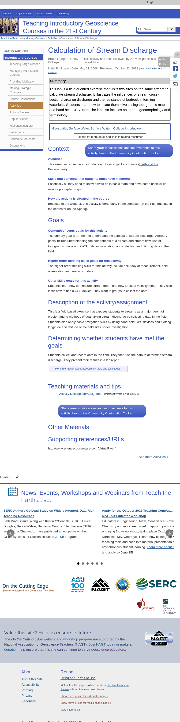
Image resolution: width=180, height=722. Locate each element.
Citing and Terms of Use (77, 678)
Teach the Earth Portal (16, 50)
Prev (11, 533)
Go (171, 29)
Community (63, 13)
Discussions (17, 145)
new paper (68, 531)
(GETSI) (58, 537)
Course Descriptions (22, 99)
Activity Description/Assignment (81, 393)
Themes (7, 13)
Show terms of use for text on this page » (84, 696)
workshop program (77, 639)
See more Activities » (153, 457)
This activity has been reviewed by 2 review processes (120, 60)
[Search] (152, 29)
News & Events (44, 13)
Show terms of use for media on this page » (85, 702)
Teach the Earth (10, 38)
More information (70, 709)
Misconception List (21, 125)
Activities (53, 38)
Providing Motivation (22, 81)
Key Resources (24, 13)
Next (169, 533)
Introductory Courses (33, 38)
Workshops (17, 132)
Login (150, 2)
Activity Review (19, 112)
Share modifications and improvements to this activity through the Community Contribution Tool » (124, 150)
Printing (27, 690)
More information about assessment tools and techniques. (88, 368)
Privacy (27, 695)
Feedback (29, 701)
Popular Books (19, 119)
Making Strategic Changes (20, 90)
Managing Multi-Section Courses (24, 73)
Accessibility (30, 684)
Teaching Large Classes (25, 64)
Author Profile (163, 62)
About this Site (32, 679)
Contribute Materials (22, 139)
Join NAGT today (102, 644)
